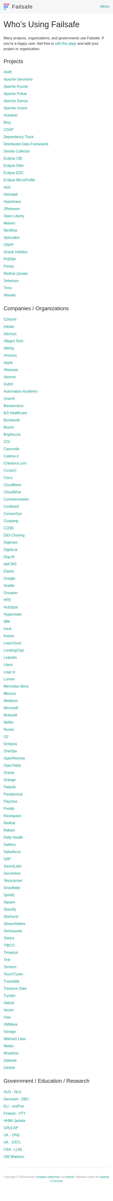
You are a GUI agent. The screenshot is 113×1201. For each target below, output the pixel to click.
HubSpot (11, 607)
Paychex (10, 801)
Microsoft (11, 708)
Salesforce (12, 852)
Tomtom (10, 967)
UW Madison (14, 1157)
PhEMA (10, 259)
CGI (7, 442)
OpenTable (12, 765)
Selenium (11, 281)
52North (10, 319)
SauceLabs (13, 866)
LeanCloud (12, 643)
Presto (9, 266)
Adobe (9, 326)
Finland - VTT (14, 1113)
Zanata (9, 1067)
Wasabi (10, 295)
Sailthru (10, 844)
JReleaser (12, 209)
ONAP (9, 245)
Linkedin (10, 657)
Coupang (11, 521)
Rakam (9, 830)
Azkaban (11, 115)
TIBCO (9, 945)
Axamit (9, 398)
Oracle (9, 773)
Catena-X (11, 456)
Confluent (11, 506)
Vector (9, 1010)
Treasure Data (15, 988)
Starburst (11, 916)
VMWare (11, 1024)
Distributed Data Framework (26, 144)
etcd (7, 187)
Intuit (7, 629)
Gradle (9, 585)
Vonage (10, 1032)
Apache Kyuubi (16, 86)
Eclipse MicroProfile (19, 180)
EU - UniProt (14, 1106)
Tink (7, 960)
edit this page (66, 43)
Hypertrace (12, 201)
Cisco (8, 478)
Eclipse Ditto (14, 165)
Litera (8, 665)
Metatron (11, 701)
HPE (7, 600)
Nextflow (10, 230)
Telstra (9, 938)
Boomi (9, 427)
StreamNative (14, 924)
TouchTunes (13, 974)
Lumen (9, 679)
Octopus (10, 744)
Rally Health (13, 837)
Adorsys (10, 334)
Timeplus (11, 952)
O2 (6, 737)
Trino (8, 288)
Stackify (10, 909)
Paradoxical (13, 794)
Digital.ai (10, 549)
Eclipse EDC (14, 173)
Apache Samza (16, 101)
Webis (9, 1046)
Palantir (10, 787)
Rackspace (12, 816)
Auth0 (8, 384)
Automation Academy (21, 391)
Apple (8, 362)
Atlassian (11, 370)
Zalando (10, 1060)
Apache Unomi (15, 108)
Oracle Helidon (15, 252)
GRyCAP (11, 1128)
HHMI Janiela (14, 1121)
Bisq (7, 122)
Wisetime (11, 1053)
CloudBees (12, 485)
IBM (7, 621)
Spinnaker (12, 237)
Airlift (8, 72)
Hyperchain (13, 614)
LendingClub (14, 650)
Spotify (9, 895)
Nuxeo (9, 729)
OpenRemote (14, 758)
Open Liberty (14, 216)
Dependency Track (19, 137)
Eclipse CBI (13, 158)
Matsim (9, 223)
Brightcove (12, 434)
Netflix (9, 722)
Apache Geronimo (18, 79)
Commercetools (16, 499)
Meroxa (10, 693)
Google (9, 578)
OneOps (10, 751)
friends (70, 1177)
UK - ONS (12, 1135)
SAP (7, 859)
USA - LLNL (13, 1149)
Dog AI (9, 557)
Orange (10, 780)
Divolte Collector (17, 151)
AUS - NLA (12, 1092)
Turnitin (10, 996)
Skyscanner (13, 880)
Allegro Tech (13, 341)
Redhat (9, 823)
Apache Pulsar (15, 94)
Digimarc (11, 542)
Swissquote (13, 931)
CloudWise (12, 492)
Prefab (9, 808)
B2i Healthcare (15, 413)
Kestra (9, 636)
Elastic (9, 571)
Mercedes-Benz (16, 686)
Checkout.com (15, 463)
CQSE (9, 528)
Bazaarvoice (13, 406)
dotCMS (10, 564)
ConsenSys (13, 514)
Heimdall (11, 194)
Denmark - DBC (16, 1099)
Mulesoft (10, 715)
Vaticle (9, 1003)
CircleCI (10, 470)
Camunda (11, 449)
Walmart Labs (15, 1039)
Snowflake (12, 888)
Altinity (9, 348)
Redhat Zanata (15, 273)
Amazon (10, 355)
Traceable (12, 981)
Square (9, 902)
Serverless (12, 873)
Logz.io (9, 672)
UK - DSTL (12, 1142)
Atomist (10, 377)
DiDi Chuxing (14, 535)
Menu (104, 6)
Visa (7, 1017)
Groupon (11, 593)
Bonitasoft (12, 420)
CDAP (9, 130)
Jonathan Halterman (48, 1177)
